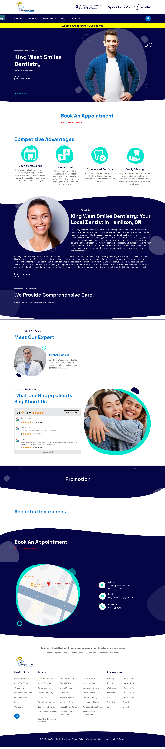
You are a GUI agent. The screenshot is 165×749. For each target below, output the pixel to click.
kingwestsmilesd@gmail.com (121, 597)
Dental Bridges (89, 678)
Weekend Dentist (67, 702)
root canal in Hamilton (52, 262)
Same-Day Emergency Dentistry (47, 720)
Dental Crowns (44, 683)
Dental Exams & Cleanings (67, 713)
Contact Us (75, 18)
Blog (63, 18)
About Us (18, 18)
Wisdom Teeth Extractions (88, 713)
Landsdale (114, 653)
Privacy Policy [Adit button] (78, 739)
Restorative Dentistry (46, 707)
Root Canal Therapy (91, 702)
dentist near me (113, 232)
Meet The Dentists (22, 678)
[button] (15, 93)
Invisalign (64, 693)
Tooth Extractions (45, 702)
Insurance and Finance (24, 693)
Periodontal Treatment (92, 707)
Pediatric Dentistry (68, 697)
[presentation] (146, 45)
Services (33, 18)
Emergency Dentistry (91, 688)
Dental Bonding (67, 678)
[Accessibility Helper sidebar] (2, 17)
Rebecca (49, 653)
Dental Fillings (66, 683)
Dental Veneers (66, 688)
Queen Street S (62, 653)
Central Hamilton (78, 653)
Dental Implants (89, 683)
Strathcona (103, 653)
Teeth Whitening (89, 697)
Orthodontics (43, 697)
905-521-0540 (119, 7)
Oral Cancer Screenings (48, 712)
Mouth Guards (88, 693)
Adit (123, 739)
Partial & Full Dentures (70, 707)
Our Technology (21, 697)
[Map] (47, 595)
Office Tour (19, 688)
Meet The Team (21, 683)
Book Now (143, 6)
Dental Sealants (44, 688)
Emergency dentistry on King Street (110, 235)
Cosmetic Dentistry (46, 678)
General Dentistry (45, 693)
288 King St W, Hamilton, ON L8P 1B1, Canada (88, 7)
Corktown (92, 653)
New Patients (49, 18)
